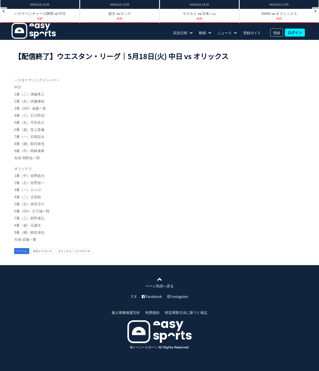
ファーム (21, 251)
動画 (202, 32)
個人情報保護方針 (126, 312)
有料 (120, 18)
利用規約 (152, 312)
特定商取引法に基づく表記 (186, 312)
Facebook (152, 296)
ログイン (295, 32)
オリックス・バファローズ (74, 251)
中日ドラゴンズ (42, 251)
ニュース (225, 32)
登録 (276, 32)
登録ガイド (252, 32)
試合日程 (180, 32)
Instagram (177, 296)
